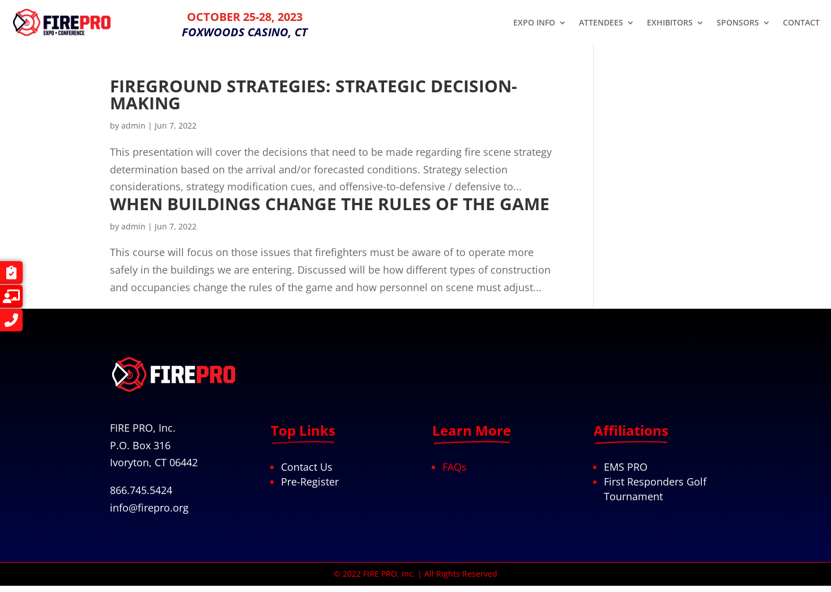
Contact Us (307, 467)
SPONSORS (738, 23)
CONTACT (801, 23)
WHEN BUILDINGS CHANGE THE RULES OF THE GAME (329, 203)
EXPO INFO (534, 23)
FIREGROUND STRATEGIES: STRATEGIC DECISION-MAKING (313, 94)
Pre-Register (310, 481)
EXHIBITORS (670, 23)
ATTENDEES (601, 23)
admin (133, 125)
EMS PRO (625, 467)
